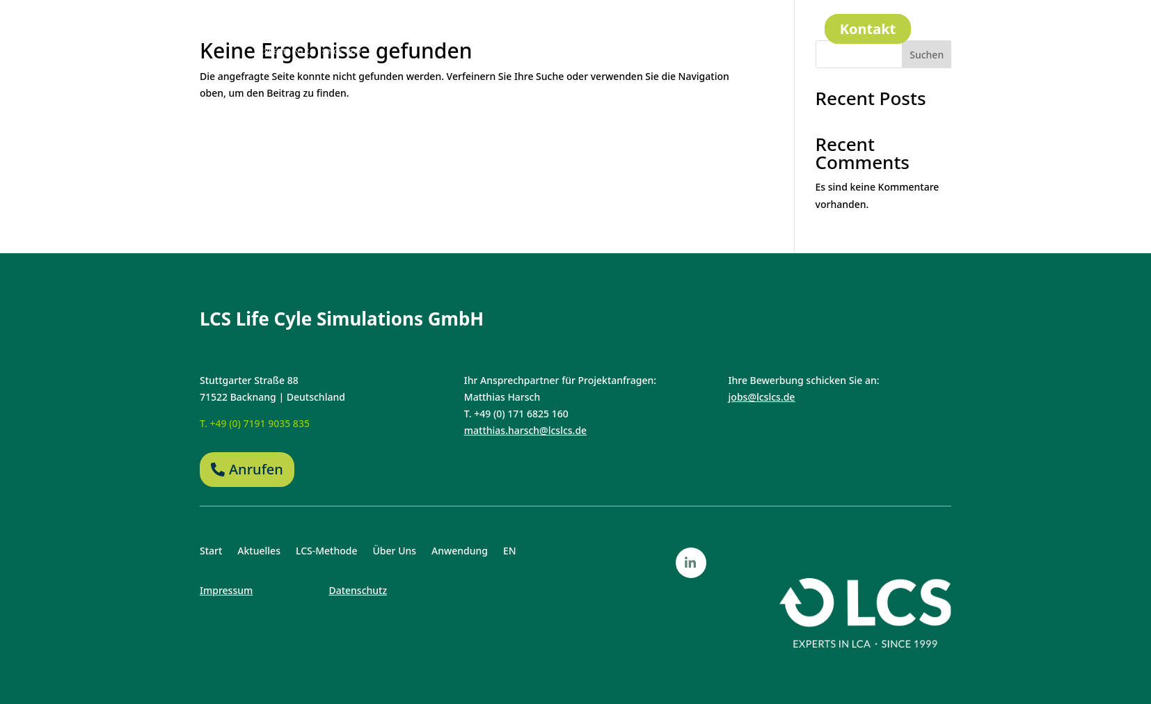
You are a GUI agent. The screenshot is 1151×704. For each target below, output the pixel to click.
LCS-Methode (565, 30)
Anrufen (256, 469)
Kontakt (868, 28)
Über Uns (645, 30)
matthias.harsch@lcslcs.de (525, 430)
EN (780, 30)
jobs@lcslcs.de (762, 396)
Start (428, 30)
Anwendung (721, 30)
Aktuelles (484, 30)
